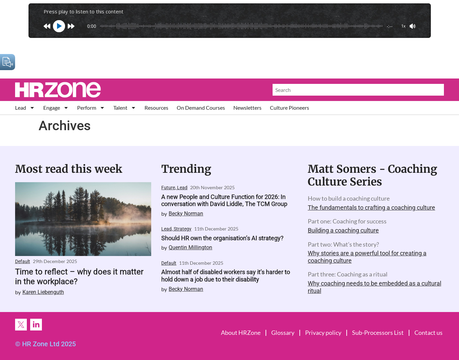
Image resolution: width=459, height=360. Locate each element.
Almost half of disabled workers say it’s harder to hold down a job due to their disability (225, 275)
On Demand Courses (201, 107)
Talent (124, 107)
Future (168, 187)
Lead (25, 107)
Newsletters (247, 107)
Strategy (182, 229)
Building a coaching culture (343, 230)
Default (22, 261)
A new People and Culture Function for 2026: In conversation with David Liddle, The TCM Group (224, 200)
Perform (91, 107)
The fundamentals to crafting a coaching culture (371, 207)
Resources (156, 107)
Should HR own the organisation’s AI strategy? (222, 238)
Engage (56, 107)
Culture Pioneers (289, 107)
